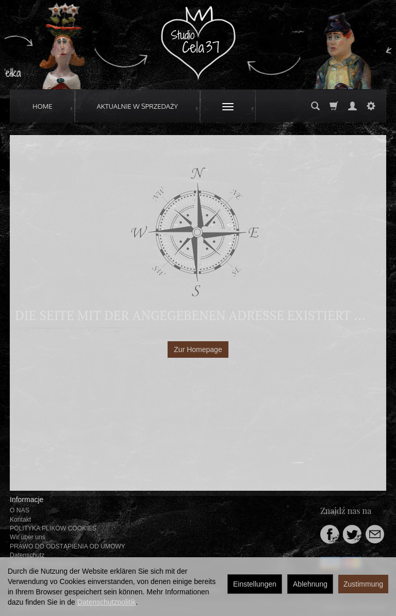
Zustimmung (363, 584)
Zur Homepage (198, 349)
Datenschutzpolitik (106, 602)
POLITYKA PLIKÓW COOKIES (53, 528)
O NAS (19, 510)
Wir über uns (27, 537)
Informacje (26, 499)
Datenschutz (27, 555)
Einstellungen (254, 584)
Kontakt (20, 519)
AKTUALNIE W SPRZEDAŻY (137, 106)
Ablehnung (310, 584)
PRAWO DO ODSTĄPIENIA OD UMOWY (67, 546)
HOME (42, 106)
